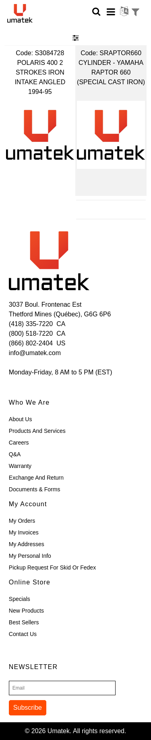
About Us (20, 419)
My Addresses (26, 544)
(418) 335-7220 (31, 323)
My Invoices (24, 532)
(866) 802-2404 (31, 343)
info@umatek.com (35, 352)
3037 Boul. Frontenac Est (45, 304)
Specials (19, 599)
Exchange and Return (36, 477)
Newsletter (33, 666)
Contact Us (23, 634)
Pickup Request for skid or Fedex (52, 567)
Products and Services (37, 431)
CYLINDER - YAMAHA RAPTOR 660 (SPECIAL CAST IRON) (111, 72)
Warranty (20, 466)
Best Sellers (24, 622)
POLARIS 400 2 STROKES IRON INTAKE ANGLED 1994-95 (39, 77)
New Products (26, 610)
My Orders (22, 521)
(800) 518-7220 (31, 333)
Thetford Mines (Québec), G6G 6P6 (60, 314)
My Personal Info (30, 556)
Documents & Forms (34, 489)
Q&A (15, 454)
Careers (19, 442)
